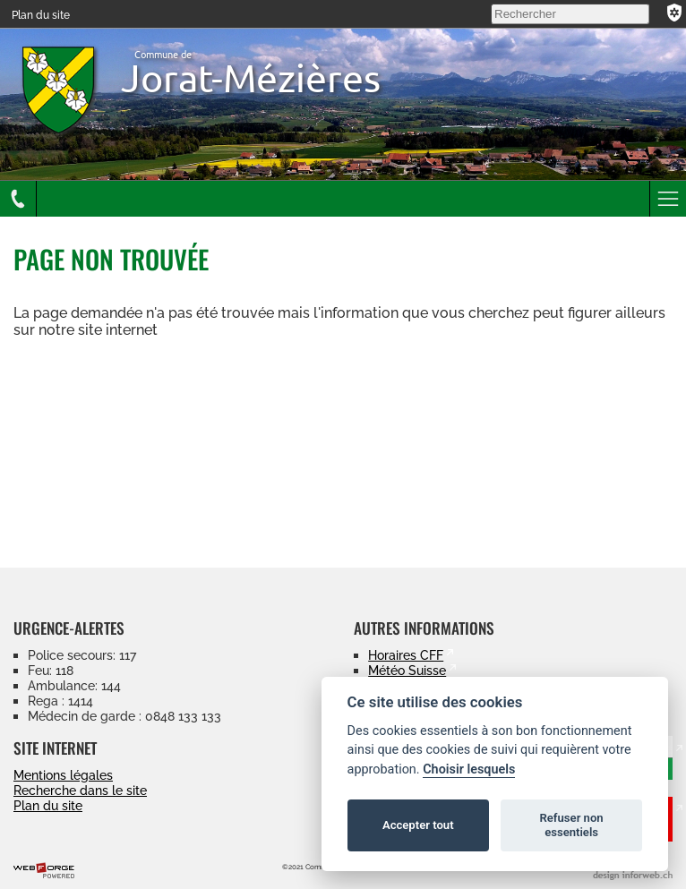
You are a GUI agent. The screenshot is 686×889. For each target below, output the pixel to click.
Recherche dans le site (80, 790)
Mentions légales (63, 774)
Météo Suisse (407, 670)
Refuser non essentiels (571, 825)
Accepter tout (418, 825)
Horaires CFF (405, 654)
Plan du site (41, 15)
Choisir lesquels (469, 769)
